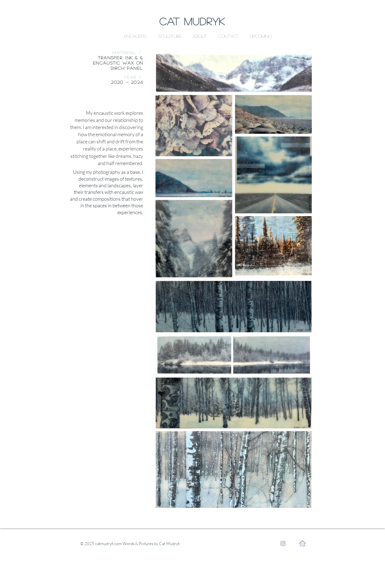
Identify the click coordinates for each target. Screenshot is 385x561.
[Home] (302, 543)
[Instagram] (283, 543)
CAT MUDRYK (192, 21)
